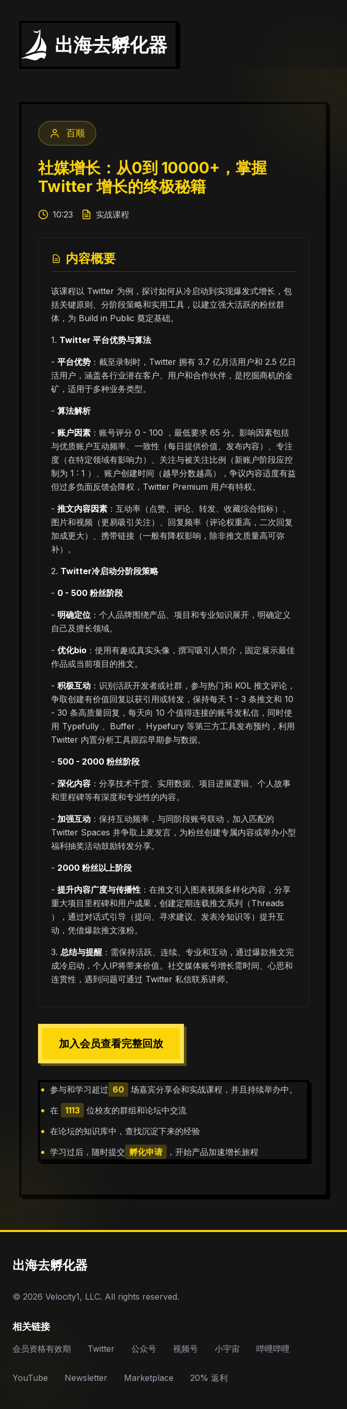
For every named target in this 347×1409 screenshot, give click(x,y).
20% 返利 (209, 1378)
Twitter (101, 1348)
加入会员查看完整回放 (111, 1043)
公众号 (143, 1348)
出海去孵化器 (50, 1265)
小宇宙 (227, 1348)
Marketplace (149, 1378)
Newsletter (86, 1378)
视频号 (185, 1348)
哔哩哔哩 (273, 1348)
